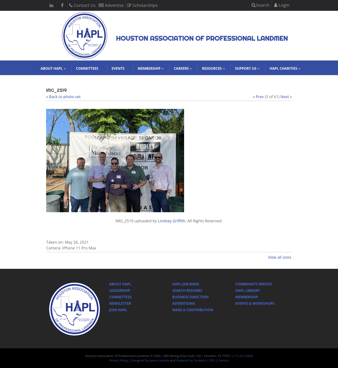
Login (281, 5)
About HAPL (120, 284)
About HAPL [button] (52, 68)
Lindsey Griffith (171, 220)
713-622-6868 (243, 356)
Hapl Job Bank (185, 284)
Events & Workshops (255, 303)
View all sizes (279, 257)
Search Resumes (187, 290)
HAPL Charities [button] (283, 68)
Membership (246, 297)
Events (118, 68)
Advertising (183, 303)
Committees (87, 68)
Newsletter (120, 303)
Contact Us (82, 5)
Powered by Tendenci (191, 360)
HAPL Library (247, 290)
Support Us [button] (245, 68)
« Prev (258, 96)
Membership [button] (149, 68)
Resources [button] (212, 68)
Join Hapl (118, 310)
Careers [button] (181, 68)
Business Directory (190, 297)
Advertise (111, 5)
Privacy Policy (118, 360)
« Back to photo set (63, 96)
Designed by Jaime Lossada (150, 360)
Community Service (253, 284)
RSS (212, 360)
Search (261, 5)
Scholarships (142, 5)
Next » (286, 96)
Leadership (119, 290)
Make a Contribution (192, 310)
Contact (223, 360)
